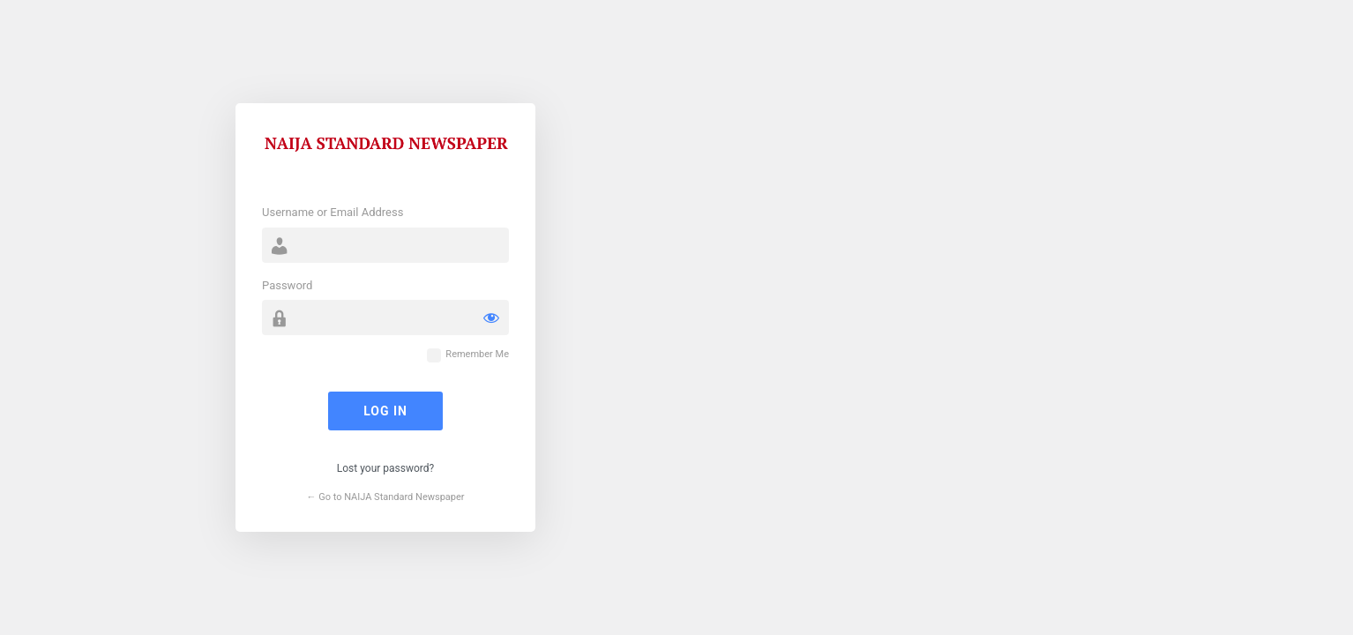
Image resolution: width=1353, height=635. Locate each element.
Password (287, 285)
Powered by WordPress (385, 156)
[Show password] (491, 317)
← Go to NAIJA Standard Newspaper (385, 497)
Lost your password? (385, 468)
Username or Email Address (332, 212)
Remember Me (477, 354)
